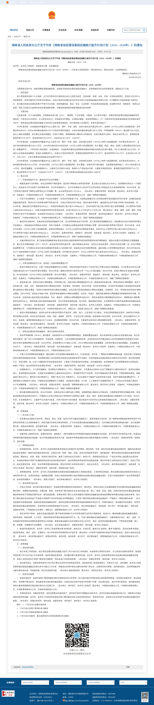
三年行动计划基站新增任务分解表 (34, 612)
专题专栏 (111, 30)
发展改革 (95, 30)
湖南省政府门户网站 (36, 2)
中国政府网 (13, 2)
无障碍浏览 (104, 2)
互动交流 (62, 30)
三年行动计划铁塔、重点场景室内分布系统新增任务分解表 (44, 616)
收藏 (128, 667)
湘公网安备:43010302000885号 (76, 701)
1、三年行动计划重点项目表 (34, 605)
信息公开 (30, 30)
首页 (9, 36)
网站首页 (14, 30)
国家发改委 (23, 2)
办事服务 (46, 30)
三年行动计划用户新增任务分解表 (34, 608)
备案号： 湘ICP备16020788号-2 (41, 701)
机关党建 (79, 30)
